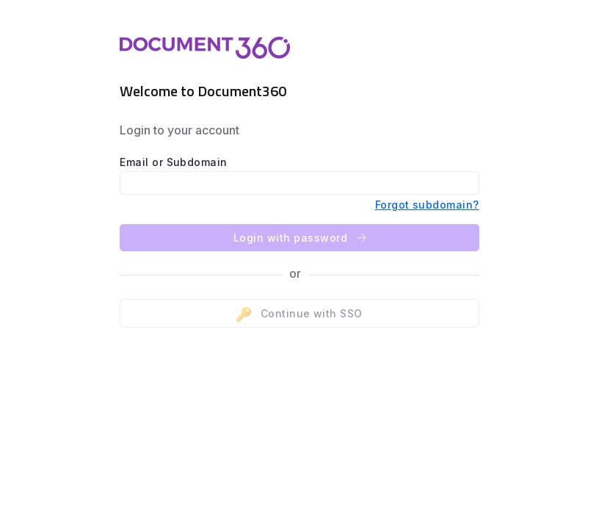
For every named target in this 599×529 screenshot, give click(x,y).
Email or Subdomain (174, 162)
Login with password (299, 237)
